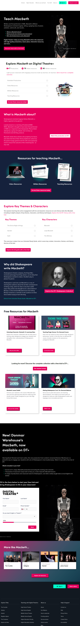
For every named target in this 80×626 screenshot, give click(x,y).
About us (55, 2)
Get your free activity (13, 403)
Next (32, 520)
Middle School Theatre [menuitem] (26, 597)
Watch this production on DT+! (60, 132)
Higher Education (30, 2)
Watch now (47, 403)
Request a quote (73, 2)
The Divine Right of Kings (21, 221)
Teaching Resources (27, 92)
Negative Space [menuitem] (5, 600)
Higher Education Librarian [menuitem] (27, 606)
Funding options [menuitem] (45, 600)
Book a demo (73, 578)
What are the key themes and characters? (19, 29)
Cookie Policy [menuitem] (64, 603)
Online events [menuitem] (44, 606)
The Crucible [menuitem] (4, 591)
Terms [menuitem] (62, 600)
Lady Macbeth (58, 227)
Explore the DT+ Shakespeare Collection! (59, 287)
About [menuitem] (42, 591)
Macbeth (58, 221)
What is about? (14, 28)
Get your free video (14, 346)
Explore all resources (40, 567)
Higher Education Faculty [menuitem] (27, 603)
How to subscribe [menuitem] (45, 597)
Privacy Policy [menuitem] (64, 597)
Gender (21, 227)
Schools (23, 2)
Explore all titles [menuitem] (5, 606)
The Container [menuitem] (4, 603)
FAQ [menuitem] (62, 594)
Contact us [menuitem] (63, 591)
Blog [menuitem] (42, 609)
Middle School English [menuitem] (26, 600)
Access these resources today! (17, 98)
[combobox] (19, 509)
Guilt (21, 232)
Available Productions (27, 76)
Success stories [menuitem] (44, 603)
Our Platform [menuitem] (44, 594)
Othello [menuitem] (3, 594)
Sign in (63, 2)
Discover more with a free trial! (14, 44)
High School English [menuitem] (26, 594)
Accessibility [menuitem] (64, 606)
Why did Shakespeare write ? (18, 31)
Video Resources (27, 81)
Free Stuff (49, 2)
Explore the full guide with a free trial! (18, 246)
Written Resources (27, 87)
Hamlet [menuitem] (3, 597)
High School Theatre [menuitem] (26, 591)
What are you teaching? (41, 2)
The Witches (58, 232)
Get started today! (40, 363)
